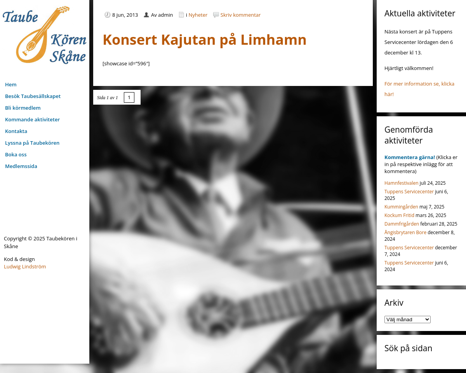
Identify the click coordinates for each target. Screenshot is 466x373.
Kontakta (16, 131)
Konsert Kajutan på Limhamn (205, 39)
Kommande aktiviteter (32, 119)
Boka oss (15, 154)
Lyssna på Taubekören (32, 142)
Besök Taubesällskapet (33, 96)
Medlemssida (21, 166)
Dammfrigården (401, 224)
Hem (11, 84)
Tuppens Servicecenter (409, 191)
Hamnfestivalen (401, 183)
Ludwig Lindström (25, 266)
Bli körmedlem (23, 107)
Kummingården (401, 206)
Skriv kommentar (241, 14)
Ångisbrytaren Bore (405, 232)
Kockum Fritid (399, 215)
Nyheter (198, 14)
